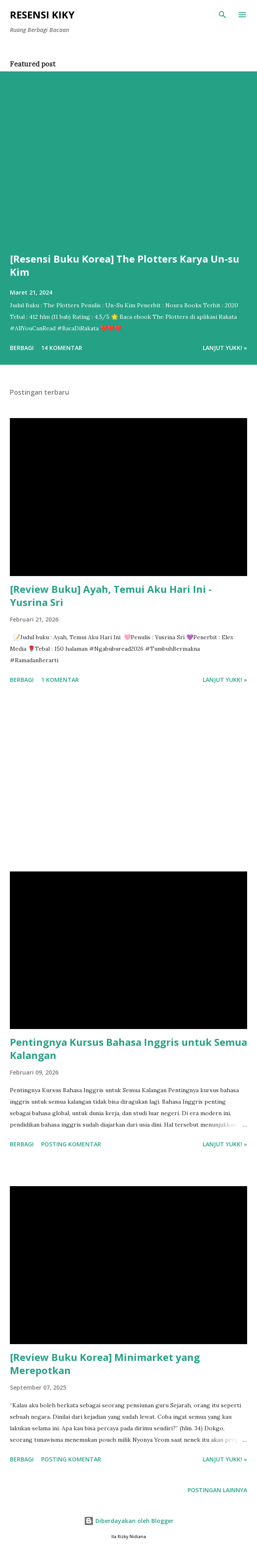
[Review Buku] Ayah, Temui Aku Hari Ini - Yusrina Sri (111, 595)
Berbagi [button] (22, 348)
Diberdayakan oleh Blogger (129, 1521)
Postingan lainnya (217, 1490)
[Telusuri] (222, 15)
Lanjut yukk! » (225, 348)
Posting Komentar (71, 1144)
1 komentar (60, 680)
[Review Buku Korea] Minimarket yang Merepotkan (105, 1363)
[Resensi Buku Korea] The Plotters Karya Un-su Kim (124, 265)
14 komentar (61, 348)
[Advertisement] (128, 779)
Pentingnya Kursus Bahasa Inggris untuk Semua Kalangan (128, 1048)
